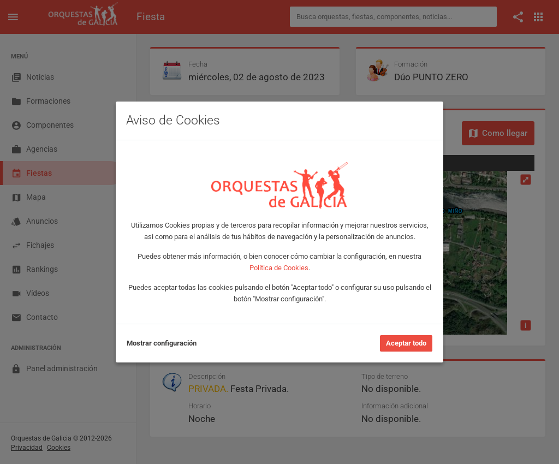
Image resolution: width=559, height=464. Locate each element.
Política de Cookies (278, 268)
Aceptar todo (406, 343)
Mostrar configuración (162, 343)
